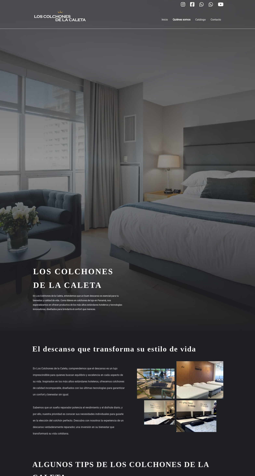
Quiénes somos (181, 19)
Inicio (165, 19)
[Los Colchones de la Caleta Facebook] (192, 4)
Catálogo (200, 19)
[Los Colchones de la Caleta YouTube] (220, 4)
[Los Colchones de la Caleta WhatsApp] (201, 4)
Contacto (216, 19)
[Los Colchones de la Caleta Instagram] (183, 4)
